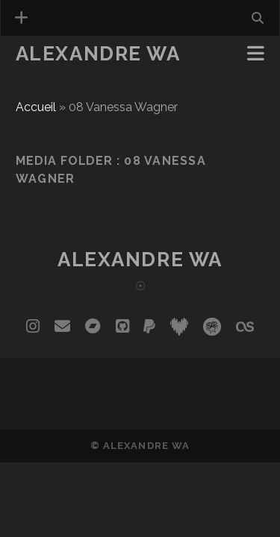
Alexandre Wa (98, 54)
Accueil (36, 107)
